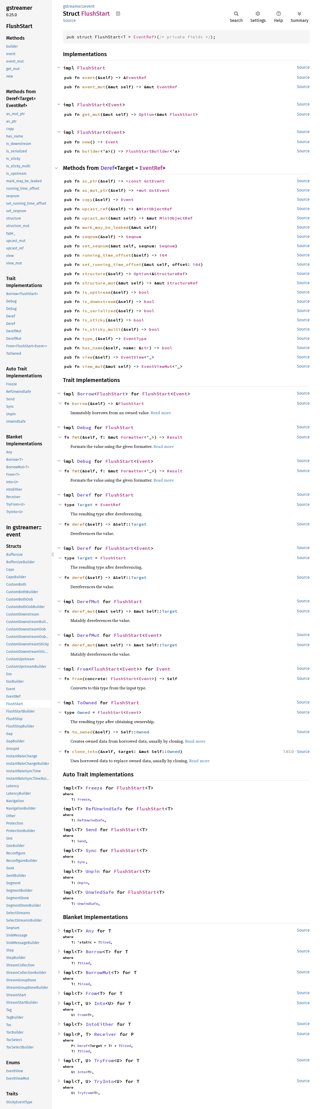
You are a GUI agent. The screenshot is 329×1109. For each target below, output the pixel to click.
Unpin (93, 871)
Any (90, 931)
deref (78, 524)
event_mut (93, 86)
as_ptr (90, 181)
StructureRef (169, 273)
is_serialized (99, 310)
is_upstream (96, 292)
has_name (92, 347)
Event (115, 105)
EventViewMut (156, 366)
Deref (107, 167)
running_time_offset (106, 255)
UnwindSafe (100, 892)
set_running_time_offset (111, 264)
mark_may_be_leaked (105, 227)
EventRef (143, 36)
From (82, 669)
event (89, 6)
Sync (91, 850)
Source (69, 20)
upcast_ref (95, 208)
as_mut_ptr (95, 190)
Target (85, 504)
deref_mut (83, 611)
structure (93, 273)
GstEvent (154, 181)
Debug (84, 427)
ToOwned (87, 703)
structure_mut (99, 282)
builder (91, 151)
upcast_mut (95, 218)
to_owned (82, 731)
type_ (88, 338)
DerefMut (88, 601)
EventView (132, 357)
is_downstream (99, 301)
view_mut (92, 366)
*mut (142, 190)
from (77, 678)
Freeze (94, 788)
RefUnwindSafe (104, 809)
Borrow (85, 394)
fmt (76, 437)
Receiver (105, 1034)
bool (144, 292)
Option (146, 114)
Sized (105, 942)
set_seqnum (95, 245)
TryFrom (104, 1060)
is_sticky (93, 320)
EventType (135, 338)
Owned (83, 712)
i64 (163, 255)
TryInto (104, 1081)
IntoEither (100, 1024)
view (87, 357)
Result (174, 437)
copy (87, 199)
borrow (79, 403)
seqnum (90, 236)
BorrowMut (98, 972)
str (145, 347)
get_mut (91, 114)
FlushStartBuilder (148, 151)
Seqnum (133, 236)
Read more (161, 412)
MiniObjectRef (155, 208)
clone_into (85, 751)
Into (99, 1003)
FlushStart (91, 68)
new (86, 141)
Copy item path (118, 13)
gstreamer (72, 6)
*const (135, 181)
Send (91, 830)
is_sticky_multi (101, 329)
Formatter (132, 437)
